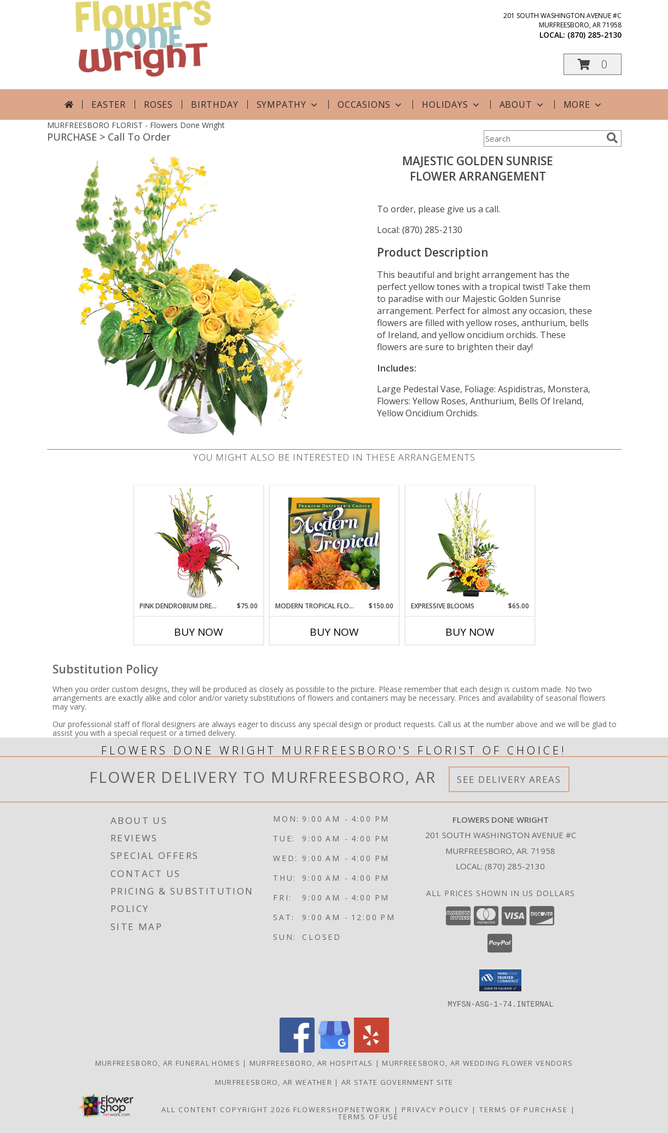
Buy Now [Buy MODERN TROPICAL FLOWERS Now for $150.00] (334, 632)
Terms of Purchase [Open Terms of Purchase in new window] (523, 1109)
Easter (108, 104)
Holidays (451, 104)
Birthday (214, 104)
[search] (612, 138)
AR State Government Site (397, 1081)
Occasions (371, 104)
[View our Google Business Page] (334, 1049)
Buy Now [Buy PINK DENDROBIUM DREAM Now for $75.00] (198, 632)
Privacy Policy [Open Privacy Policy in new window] (435, 1109)
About (522, 104)
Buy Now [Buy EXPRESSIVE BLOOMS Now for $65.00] (470, 632)
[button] (592, 64)
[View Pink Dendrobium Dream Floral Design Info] (198, 543)
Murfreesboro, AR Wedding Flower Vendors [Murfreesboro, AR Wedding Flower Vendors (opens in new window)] (477, 1062)
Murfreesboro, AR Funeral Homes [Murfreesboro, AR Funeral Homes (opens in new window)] (167, 1062)
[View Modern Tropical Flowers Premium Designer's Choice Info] (334, 543)
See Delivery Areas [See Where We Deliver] (509, 779)
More (583, 104)
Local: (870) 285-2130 (419, 230)
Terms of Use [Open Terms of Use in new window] (368, 1116)
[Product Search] (542, 138)
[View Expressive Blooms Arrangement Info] (469, 543)
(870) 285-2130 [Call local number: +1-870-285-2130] (594, 35)
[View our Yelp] (371, 1049)
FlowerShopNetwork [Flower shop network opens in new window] (342, 1109)
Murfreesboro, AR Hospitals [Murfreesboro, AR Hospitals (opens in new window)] (311, 1062)
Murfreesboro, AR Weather (273, 1081)
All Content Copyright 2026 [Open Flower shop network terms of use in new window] (226, 1109)
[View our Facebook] (297, 1049)
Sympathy (288, 104)
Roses (158, 104)
